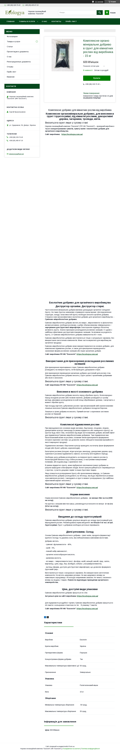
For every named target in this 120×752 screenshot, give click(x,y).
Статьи (10, 47)
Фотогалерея (12, 36)
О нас (44, 21)
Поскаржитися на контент (71, 749)
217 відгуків (99, 2)
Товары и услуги (27, 21)
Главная (10, 21)
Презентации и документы (18, 52)
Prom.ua (71, 746)
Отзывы (10, 67)
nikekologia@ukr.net (16, 154)
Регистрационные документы (19, 62)
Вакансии (10, 77)
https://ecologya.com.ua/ (72, 134)
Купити (96, 78)
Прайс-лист (71, 21)
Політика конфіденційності (90, 749)
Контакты (56, 21)
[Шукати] (100, 12)
